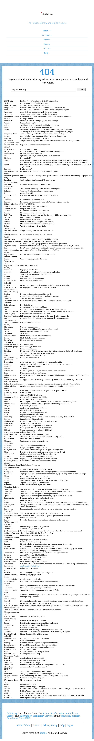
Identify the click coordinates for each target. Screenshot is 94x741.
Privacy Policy (50, 725)
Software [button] (47, 35)
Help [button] (47, 53)
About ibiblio (23, 725)
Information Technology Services (36, 715)
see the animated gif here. (30, 566)
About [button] (47, 48)
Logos (70, 725)
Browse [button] (47, 31)
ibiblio (43, 732)
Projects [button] (47, 39)
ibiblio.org (12, 713)
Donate (47, 44)
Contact (36, 725)
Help (62, 725)
